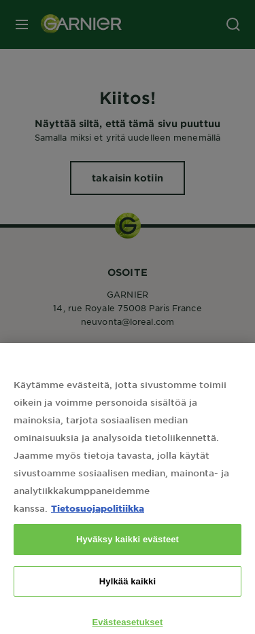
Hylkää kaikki (127, 588)
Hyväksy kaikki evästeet (127, 547)
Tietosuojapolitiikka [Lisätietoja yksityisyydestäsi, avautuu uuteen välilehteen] (97, 515)
